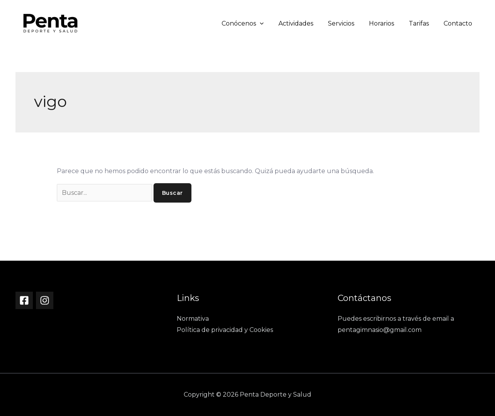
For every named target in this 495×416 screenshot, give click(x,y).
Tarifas (422, 23)
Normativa (193, 318)
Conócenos (255, 23)
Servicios (349, 23)
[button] (273, 23)
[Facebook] (24, 300)
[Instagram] (44, 300)
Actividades (306, 23)
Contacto (459, 23)
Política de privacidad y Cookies (225, 329)
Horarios (387, 23)
